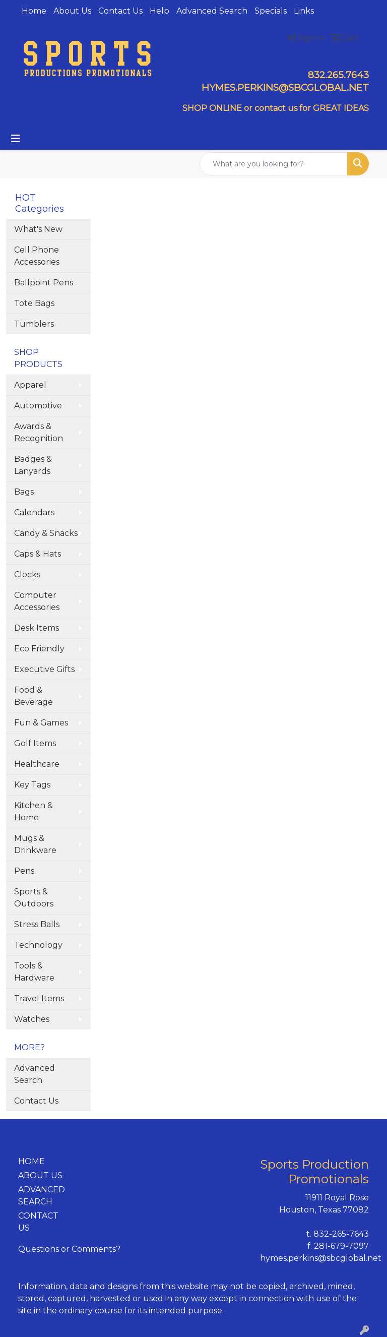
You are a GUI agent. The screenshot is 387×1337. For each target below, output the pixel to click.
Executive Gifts (44, 669)
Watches (31, 1019)
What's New (38, 229)
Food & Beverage (33, 696)
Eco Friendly (39, 648)
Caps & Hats (37, 554)
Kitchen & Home (33, 811)
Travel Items (39, 998)
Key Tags (32, 784)
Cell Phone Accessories (36, 256)
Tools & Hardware (34, 972)
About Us (72, 11)
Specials (270, 11)
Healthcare (36, 764)
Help (159, 11)
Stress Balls (36, 924)
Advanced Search (211, 11)
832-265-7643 (341, 1234)
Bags (24, 492)
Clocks (27, 574)
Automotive (38, 405)
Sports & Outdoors (33, 897)
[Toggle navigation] (15, 139)
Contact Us (120, 11)
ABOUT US (40, 1175)
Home (34, 11)
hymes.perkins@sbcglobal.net (320, 1258)
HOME (31, 1161)
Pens (24, 871)
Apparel (30, 385)
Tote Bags (34, 303)
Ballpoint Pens (43, 282)
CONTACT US (38, 1222)
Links (304, 11)
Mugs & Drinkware (35, 844)
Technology (38, 945)
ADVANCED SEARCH (41, 1195)
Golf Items (35, 743)
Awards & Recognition (38, 432)
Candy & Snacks (46, 533)
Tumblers (34, 324)
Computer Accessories (36, 601)
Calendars (34, 512)
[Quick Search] (274, 163)
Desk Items (36, 628)
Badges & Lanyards (33, 465)
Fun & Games (41, 722)
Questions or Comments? (69, 1249)
